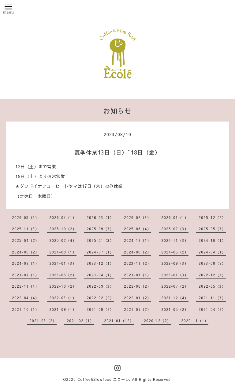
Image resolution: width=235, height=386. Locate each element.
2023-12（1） (100, 263)
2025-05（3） (212, 228)
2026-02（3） (137, 217)
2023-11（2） (137, 263)
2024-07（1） (100, 251)
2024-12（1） (137, 240)
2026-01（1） (174, 217)
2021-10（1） (25, 309)
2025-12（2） (212, 217)
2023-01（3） (174, 274)
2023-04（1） (100, 274)
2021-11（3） (212, 297)
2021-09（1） (62, 309)
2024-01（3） (62, 263)
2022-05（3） (212, 286)
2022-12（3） (212, 274)
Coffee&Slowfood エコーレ (103, 379)
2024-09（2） (25, 251)
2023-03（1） (137, 274)
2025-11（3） (25, 228)
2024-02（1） (25, 263)
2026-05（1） (25, 217)
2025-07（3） (174, 228)
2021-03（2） (43, 320)
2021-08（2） (100, 309)
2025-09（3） (100, 228)
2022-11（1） (25, 286)
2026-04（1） (62, 217)
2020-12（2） (157, 320)
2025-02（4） (62, 240)
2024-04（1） (212, 251)
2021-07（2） (137, 309)
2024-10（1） (212, 240)
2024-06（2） (137, 251)
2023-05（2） (62, 274)
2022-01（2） (137, 297)
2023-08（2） (212, 263)
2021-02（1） (80, 320)
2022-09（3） (100, 286)
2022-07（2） (174, 286)
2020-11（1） (194, 320)
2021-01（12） (119, 320)
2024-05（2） (174, 251)
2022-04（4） (25, 297)
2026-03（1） (100, 217)
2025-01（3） (100, 240)
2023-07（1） (25, 274)
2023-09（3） (174, 263)
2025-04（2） (25, 240)
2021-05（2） (174, 309)
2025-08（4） (137, 228)
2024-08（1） (62, 251)
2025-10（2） (62, 228)
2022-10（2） (62, 286)
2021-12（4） (174, 297)
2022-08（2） (137, 286)
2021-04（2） (212, 309)
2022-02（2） (100, 297)
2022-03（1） (62, 297)
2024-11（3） (174, 240)
